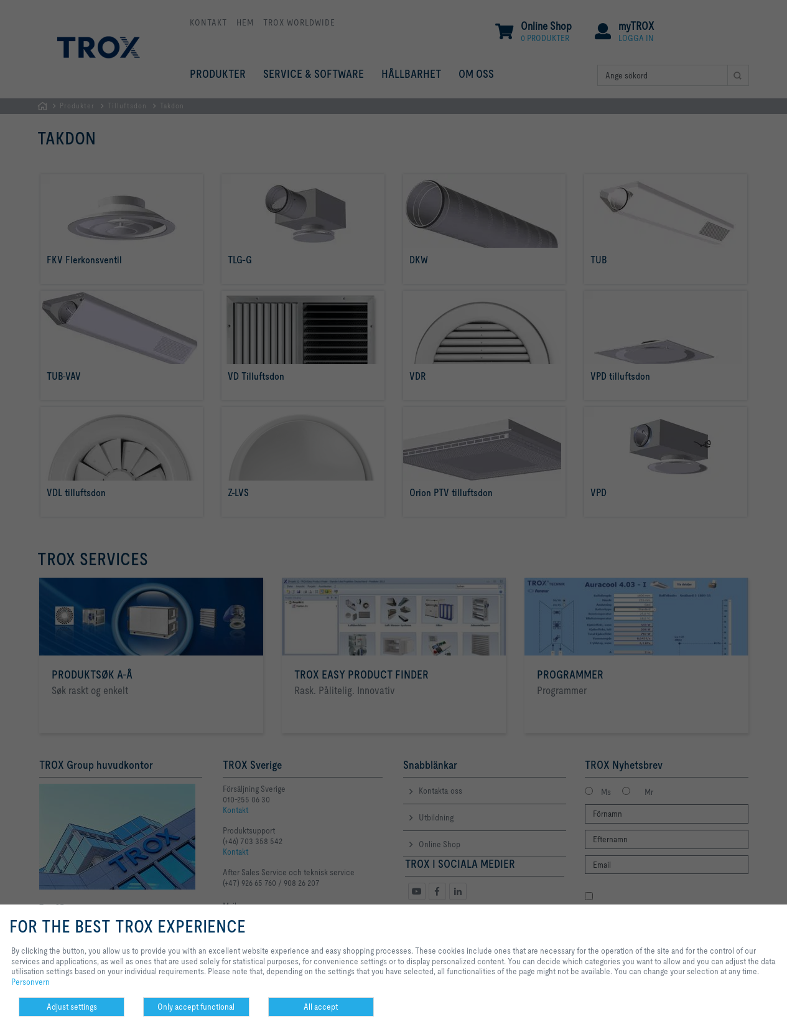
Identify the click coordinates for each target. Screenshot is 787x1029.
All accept (321, 1007)
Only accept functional (196, 1007)
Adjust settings (72, 1007)
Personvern (30, 982)
